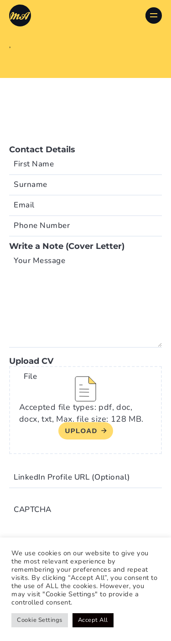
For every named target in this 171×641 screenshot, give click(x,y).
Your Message (39, 260)
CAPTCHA (33, 509)
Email (24, 205)
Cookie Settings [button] (39, 620)
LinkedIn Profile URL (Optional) (72, 477)
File (30, 376)
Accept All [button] (93, 620)
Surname (30, 184)
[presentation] (78, 518)
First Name (34, 164)
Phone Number (42, 225)
